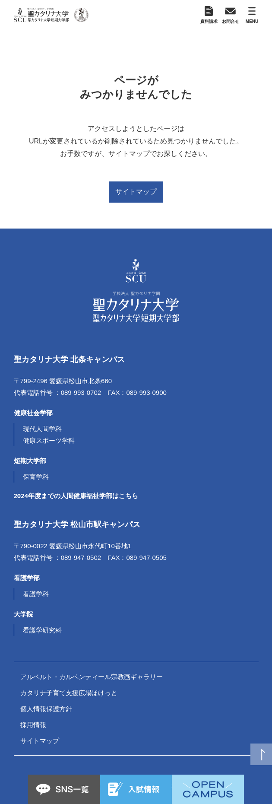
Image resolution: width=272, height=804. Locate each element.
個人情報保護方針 (46, 708)
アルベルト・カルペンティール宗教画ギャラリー (91, 676)
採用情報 (33, 724)
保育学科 (36, 476)
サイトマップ (136, 191)
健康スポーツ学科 (49, 440)
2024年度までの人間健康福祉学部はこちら (76, 495)
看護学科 (36, 593)
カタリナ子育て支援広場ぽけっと (68, 692)
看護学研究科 (42, 630)
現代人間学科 (42, 428)
